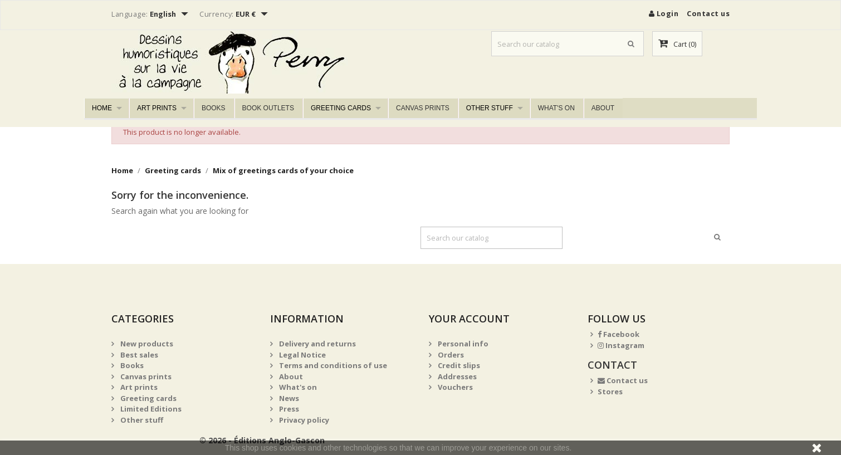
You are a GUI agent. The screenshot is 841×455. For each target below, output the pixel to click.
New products (146, 344)
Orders (450, 355)
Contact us (708, 13)
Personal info (462, 344)
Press (288, 409)
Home (102, 108)
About (602, 108)
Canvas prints (422, 108)
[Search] (567, 43)
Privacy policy (303, 420)
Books (214, 108)
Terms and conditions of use (332, 365)
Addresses (456, 376)
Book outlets (268, 108)
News (288, 398)
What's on (556, 108)
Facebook (618, 334)
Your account (469, 318)
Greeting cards (341, 108)
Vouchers (454, 387)
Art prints (157, 108)
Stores (610, 391)
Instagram (621, 345)
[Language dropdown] (170, 15)
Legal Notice (301, 355)
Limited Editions (150, 409)
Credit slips (458, 365)
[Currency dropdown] (253, 15)
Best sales (138, 355)
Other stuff (489, 108)
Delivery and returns (316, 344)
